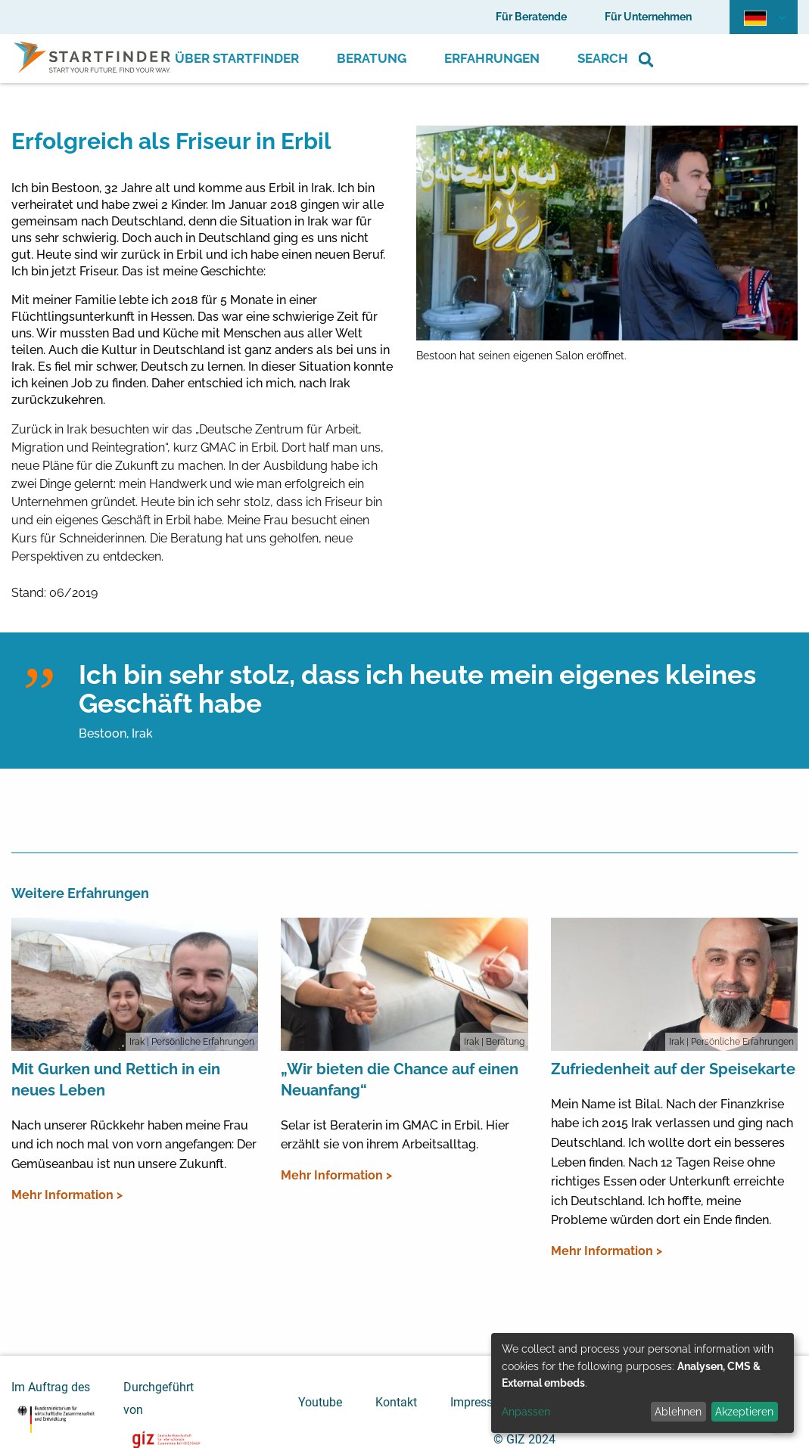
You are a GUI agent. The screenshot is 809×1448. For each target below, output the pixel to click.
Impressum (480, 1402)
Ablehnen (678, 1412)
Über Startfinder (237, 58)
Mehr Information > (67, 1195)
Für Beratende (531, 17)
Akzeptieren (744, 1412)
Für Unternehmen (648, 17)
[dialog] (642, 1383)
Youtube (320, 1402)
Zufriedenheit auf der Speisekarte (673, 1069)
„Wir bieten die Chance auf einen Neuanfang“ (399, 1079)
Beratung (371, 58)
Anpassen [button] (526, 1412)
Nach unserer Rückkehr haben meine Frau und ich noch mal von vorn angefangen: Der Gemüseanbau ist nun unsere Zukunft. (134, 1144)
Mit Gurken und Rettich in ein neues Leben (115, 1079)
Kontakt (396, 1402)
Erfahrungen (492, 58)
